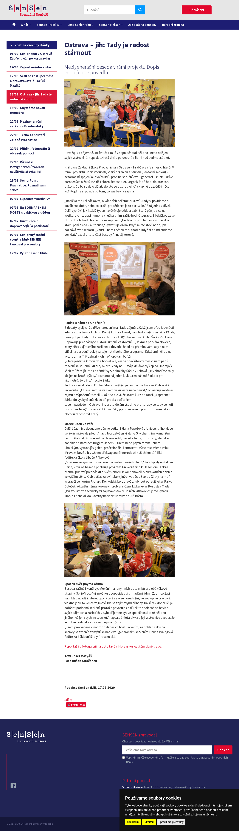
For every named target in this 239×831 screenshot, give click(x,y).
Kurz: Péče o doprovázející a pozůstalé (29, 223)
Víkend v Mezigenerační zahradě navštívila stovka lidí (27, 167)
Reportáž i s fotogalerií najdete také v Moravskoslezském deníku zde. (113, 646)
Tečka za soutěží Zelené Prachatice (27, 137)
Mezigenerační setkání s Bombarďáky (27, 123)
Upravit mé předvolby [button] (171, 822)
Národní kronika (173, 25)
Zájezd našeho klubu (30, 67)
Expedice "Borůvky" (30, 199)
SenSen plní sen (111, 25)
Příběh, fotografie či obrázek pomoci (30, 151)
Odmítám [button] (149, 822)
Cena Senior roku (80, 25)
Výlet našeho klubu (29, 253)
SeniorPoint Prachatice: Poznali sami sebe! (28, 185)
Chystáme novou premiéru (27, 110)
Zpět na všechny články (29, 45)
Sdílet (68, 700)
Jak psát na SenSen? (142, 25)
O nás (26, 25)
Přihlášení (197, 10)
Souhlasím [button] (133, 822)
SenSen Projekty (49, 25)
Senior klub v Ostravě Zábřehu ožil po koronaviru (31, 56)
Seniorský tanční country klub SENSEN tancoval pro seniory (27, 239)
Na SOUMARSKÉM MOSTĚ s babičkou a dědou (30, 210)
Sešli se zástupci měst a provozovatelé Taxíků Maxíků (31, 81)
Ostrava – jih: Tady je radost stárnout (31, 96)
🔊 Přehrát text (76, 704)
